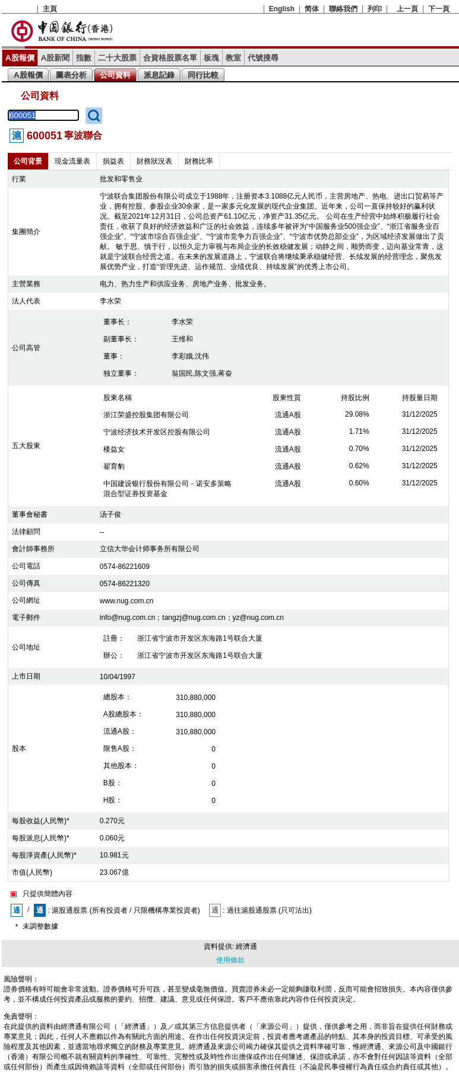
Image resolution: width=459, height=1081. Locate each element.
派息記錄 (159, 75)
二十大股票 (117, 57)
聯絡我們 (343, 9)
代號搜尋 (263, 57)
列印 (375, 9)
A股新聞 (55, 57)
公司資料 (115, 75)
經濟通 (246, 946)
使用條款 (230, 960)
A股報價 (19, 57)
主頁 (50, 9)
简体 (312, 9)
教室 (233, 57)
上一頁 (407, 9)
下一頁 (438, 9)
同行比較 (203, 75)
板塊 (211, 57)
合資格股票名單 (170, 57)
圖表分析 (71, 75)
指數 (83, 57)
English (282, 9)
